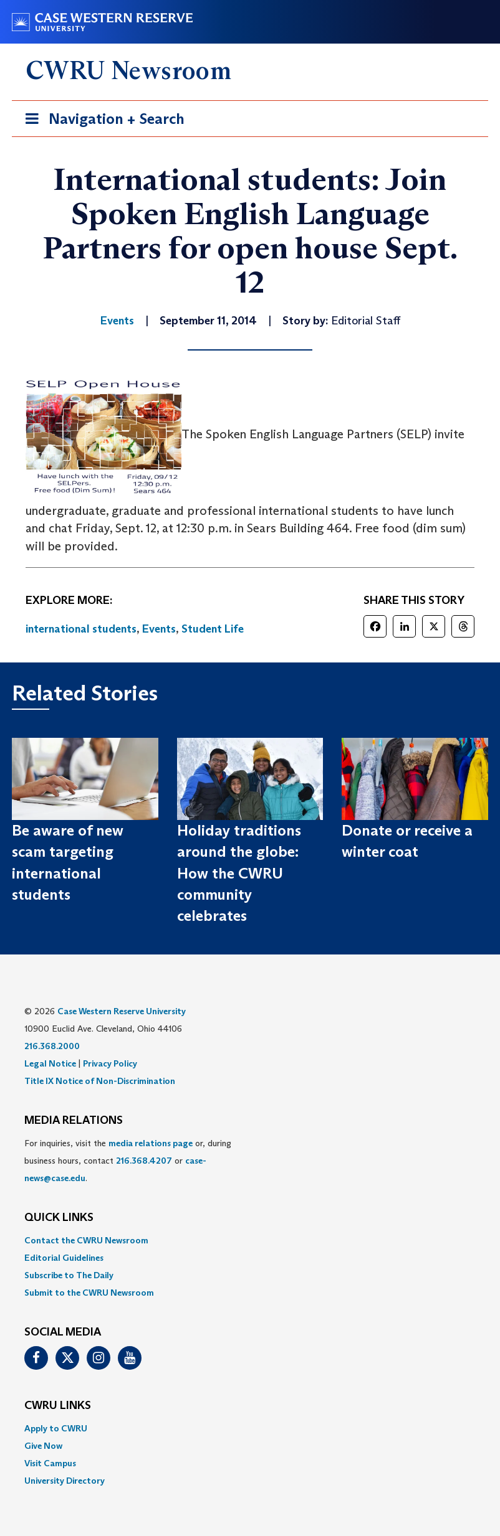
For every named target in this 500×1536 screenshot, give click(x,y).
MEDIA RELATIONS (73, 1120)
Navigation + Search (101, 121)
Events (159, 629)
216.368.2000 (52, 1046)
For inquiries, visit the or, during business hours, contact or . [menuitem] (127, 1161)
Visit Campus (50, 1463)
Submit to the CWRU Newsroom (89, 1292)
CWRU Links (57, 1406)
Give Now (43, 1445)
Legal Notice (50, 1063)
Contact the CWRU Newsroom (86, 1240)
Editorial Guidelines (63, 1257)
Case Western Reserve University (121, 1011)
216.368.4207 (144, 1160)
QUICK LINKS (59, 1218)
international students (81, 629)
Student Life (212, 629)
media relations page (150, 1143)
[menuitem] (250, 1240)
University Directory (64, 1480)
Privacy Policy (110, 1063)
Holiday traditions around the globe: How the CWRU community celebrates (239, 873)
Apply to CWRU (55, 1428)
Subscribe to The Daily (68, 1275)
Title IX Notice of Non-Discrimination (99, 1080)
